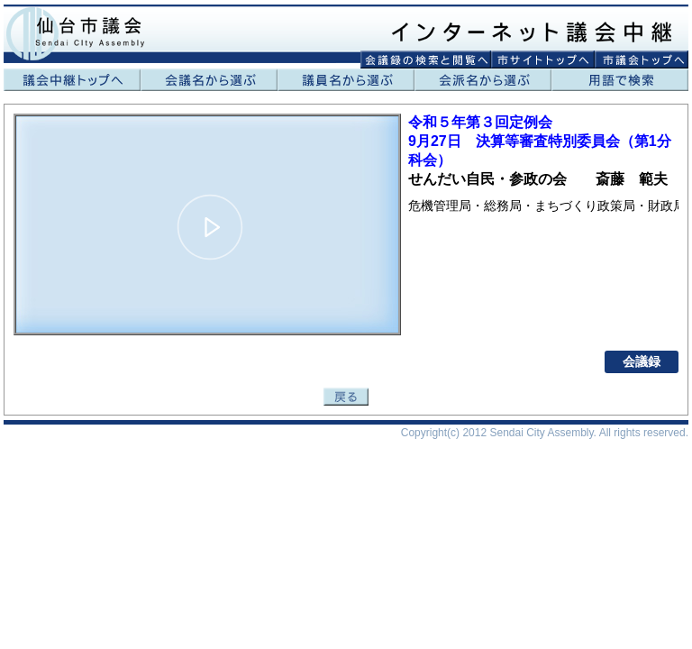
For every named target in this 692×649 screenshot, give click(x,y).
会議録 (641, 361)
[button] (210, 227)
